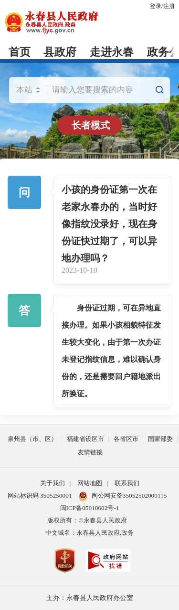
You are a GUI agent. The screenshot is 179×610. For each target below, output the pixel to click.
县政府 (59, 52)
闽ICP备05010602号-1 (89, 507)
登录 (155, 6)
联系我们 (127, 483)
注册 (169, 6)
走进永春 (112, 52)
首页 (20, 52)
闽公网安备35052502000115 (122, 496)
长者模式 (91, 125)
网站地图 (89, 483)
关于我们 (52, 483)
